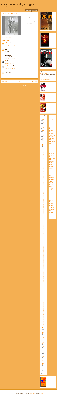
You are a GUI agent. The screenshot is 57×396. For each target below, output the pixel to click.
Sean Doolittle (52, 141)
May (43, 352)
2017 (43, 118)
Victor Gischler (45, 73)
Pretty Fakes (51, 214)
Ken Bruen (51, 168)
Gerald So (51, 205)
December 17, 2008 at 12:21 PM (10, 73)
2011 (43, 132)
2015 (43, 122)
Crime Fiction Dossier (51, 210)
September (43, 338)
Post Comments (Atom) (22, 85)
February (43, 364)
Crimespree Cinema (51, 125)
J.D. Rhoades (51, 173)
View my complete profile (45, 79)
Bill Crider (51, 203)
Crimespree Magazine (51, 192)
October (43, 333)
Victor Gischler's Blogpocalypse (17, 4)
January (43, 369)
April (43, 356)
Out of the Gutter (51, 189)
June (43, 349)
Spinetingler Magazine (51, 201)
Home (19, 81)
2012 (43, 130)
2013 (43, 127)
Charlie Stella (51, 164)
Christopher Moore (51, 156)
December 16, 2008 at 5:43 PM (10, 68)
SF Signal (51, 133)
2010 (43, 135)
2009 (43, 138)
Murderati (51, 186)
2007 (43, 372)
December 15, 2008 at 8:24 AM (10, 58)
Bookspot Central (51, 131)
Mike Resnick (51, 170)
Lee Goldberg (51, 177)
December (43, 145)
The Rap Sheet (52, 153)
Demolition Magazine (51, 196)
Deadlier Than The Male (52, 151)
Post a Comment (6, 76)
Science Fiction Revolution (52, 136)
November (43, 328)
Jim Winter (51, 212)
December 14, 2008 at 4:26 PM (10, 45)
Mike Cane (6, 70)
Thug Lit (50, 198)
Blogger (41, 393)
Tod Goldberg (51, 207)
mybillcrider (7, 42)
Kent (5, 60)
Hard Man (51, 166)
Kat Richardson (52, 175)
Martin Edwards (51, 144)
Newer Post (4, 81)
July (43, 346)
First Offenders (52, 184)
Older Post (34, 81)
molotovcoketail (32, 393)
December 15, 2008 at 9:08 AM (10, 63)
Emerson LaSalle (51, 217)
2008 (43, 140)
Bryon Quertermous (8, 65)
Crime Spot (51, 179)
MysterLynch (7, 47)
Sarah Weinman (51, 182)
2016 (43, 119)
